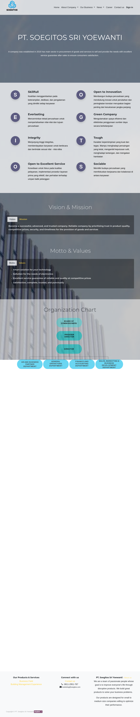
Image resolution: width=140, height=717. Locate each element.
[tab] (12, 242)
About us (127, 678)
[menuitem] (56, 7)
